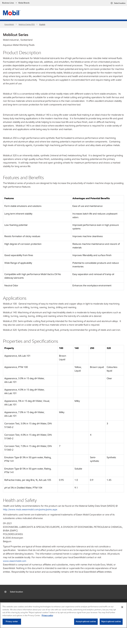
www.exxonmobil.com (14, 561)
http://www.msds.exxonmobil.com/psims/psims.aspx (30, 509)
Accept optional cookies (86, 621)
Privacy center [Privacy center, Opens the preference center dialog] (12, 621)
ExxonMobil (9, 24)
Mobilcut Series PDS (27, 24)
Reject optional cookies (111, 621)
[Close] (122, 607)
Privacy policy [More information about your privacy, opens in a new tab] (47, 615)
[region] (63, 615)
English (42, 24)
